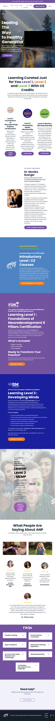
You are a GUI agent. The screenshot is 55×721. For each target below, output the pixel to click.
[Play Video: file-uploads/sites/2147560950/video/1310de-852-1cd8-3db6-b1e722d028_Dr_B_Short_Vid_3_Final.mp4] (40, 548)
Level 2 (16, 6)
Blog (31, 5)
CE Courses (25, 6)
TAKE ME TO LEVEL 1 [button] (16, 364)
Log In (49, 6)
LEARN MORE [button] (8, 55)
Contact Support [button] (27, 700)
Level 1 (11, 6)
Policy (46, 717)
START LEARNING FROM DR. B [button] (35, 227)
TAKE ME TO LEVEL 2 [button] (16, 439)
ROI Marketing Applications (35, 716)
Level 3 (20, 6)
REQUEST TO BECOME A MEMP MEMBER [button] (20, 506)
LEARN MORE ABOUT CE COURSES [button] (32, 283)
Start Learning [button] (40, 6)
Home (46, 714)
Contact (46, 716)
